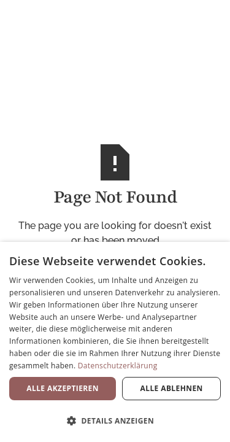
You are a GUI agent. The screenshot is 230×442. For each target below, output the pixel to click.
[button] (115, 420)
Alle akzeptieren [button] (62, 388)
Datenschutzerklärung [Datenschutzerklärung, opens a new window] (118, 365)
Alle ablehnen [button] (171, 388)
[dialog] (115, 342)
